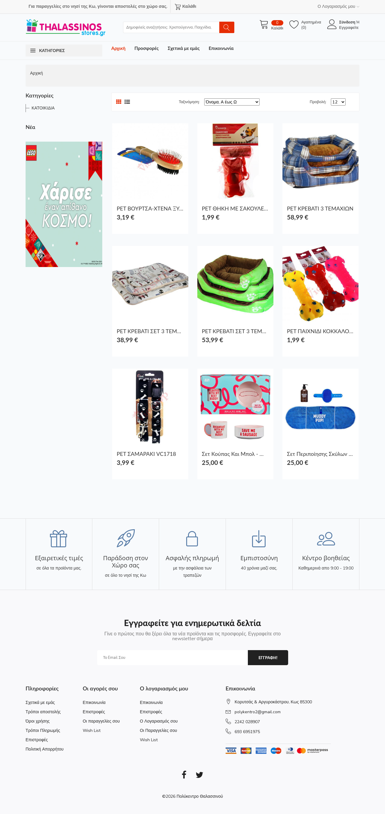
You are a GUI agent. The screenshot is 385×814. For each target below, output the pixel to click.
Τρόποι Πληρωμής (43, 730)
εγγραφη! (267, 657)
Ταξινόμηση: (189, 102)
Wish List (91, 730)
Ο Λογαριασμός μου (338, 6)
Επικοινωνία (221, 48)
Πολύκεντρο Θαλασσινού (200, 796)
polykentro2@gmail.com (258, 712)
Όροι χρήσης (38, 721)
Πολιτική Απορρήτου (44, 749)
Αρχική (118, 48)
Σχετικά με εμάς (183, 48)
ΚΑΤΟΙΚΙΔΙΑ (43, 108)
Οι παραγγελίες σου (101, 721)
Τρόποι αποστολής (43, 712)
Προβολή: (318, 102)
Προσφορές (146, 48)
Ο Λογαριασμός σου (159, 721)
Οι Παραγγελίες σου (158, 730)
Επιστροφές (37, 740)
